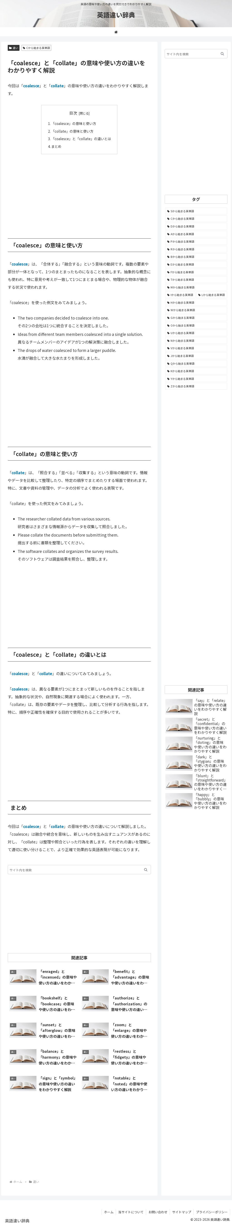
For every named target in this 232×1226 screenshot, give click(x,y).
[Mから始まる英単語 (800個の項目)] (196, 287)
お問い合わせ (157, 1212)
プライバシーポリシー (212, 1212)
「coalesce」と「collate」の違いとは (81, 138)
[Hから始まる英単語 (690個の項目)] (196, 302)
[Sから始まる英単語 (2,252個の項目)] (196, 211)
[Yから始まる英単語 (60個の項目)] (196, 378)
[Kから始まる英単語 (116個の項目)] (196, 371)
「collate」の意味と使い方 (72, 131)
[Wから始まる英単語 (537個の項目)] (196, 310)
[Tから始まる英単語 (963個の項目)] (196, 279)
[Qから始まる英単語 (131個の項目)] (196, 363)
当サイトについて (131, 1212)
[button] (146, 869)
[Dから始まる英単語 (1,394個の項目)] (196, 226)
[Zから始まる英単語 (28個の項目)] (196, 386)
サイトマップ (181, 1212)
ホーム (109, 1212)
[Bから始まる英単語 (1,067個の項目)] (196, 256)
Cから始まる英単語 (36, 48)
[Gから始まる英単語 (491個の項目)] (196, 317)
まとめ (56, 146)
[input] (79, 869)
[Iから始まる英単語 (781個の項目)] (180, 294)
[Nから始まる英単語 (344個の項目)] (196, 340)
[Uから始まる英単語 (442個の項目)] (196, 333)
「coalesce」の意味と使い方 (73, 123)
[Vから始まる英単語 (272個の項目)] (196, 348)
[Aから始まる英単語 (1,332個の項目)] (196, 234)
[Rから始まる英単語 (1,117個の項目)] (196, 249)
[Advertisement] (79, 193)
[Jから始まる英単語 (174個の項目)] (196, 355)
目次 (73, 113)
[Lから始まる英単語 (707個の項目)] (211, 294)
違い (13, 48)
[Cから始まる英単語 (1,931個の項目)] (196, 218)
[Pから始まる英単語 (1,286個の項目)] (196, 241)
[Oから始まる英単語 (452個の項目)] (196, 325)
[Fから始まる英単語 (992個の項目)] (196, 272)
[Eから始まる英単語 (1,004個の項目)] (196, 264)
